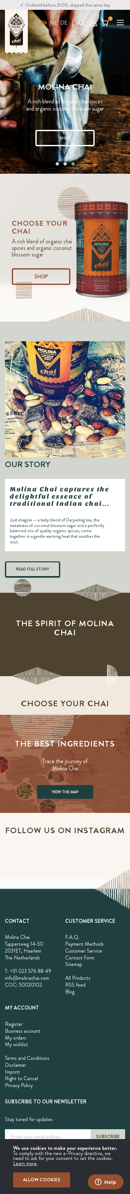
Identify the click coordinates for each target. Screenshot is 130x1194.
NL (53, 22)
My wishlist (16, 1044)
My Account (93, 22)
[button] (43, 23)
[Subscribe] (108, 1136)
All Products (77, 978)
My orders (15, 1038)
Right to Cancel (21, 1078)
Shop (41, 276)
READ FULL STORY (32, 569)
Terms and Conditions (27, 1058)
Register (14, 1024)
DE (63, 22)
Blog (69, 991)
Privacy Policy (19, 1085)
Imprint (12, 1072)
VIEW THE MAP (65, 792)
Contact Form (79, 957)
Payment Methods (84, 944)
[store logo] (16, 31)
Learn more (25, 1163)
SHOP (65, 138)
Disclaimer (15, 1065)
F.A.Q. (72, 937)
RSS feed (75, 985)
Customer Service (83, 951)
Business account (22, 1031)
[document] (65, 1166)
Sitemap (73, 964)
